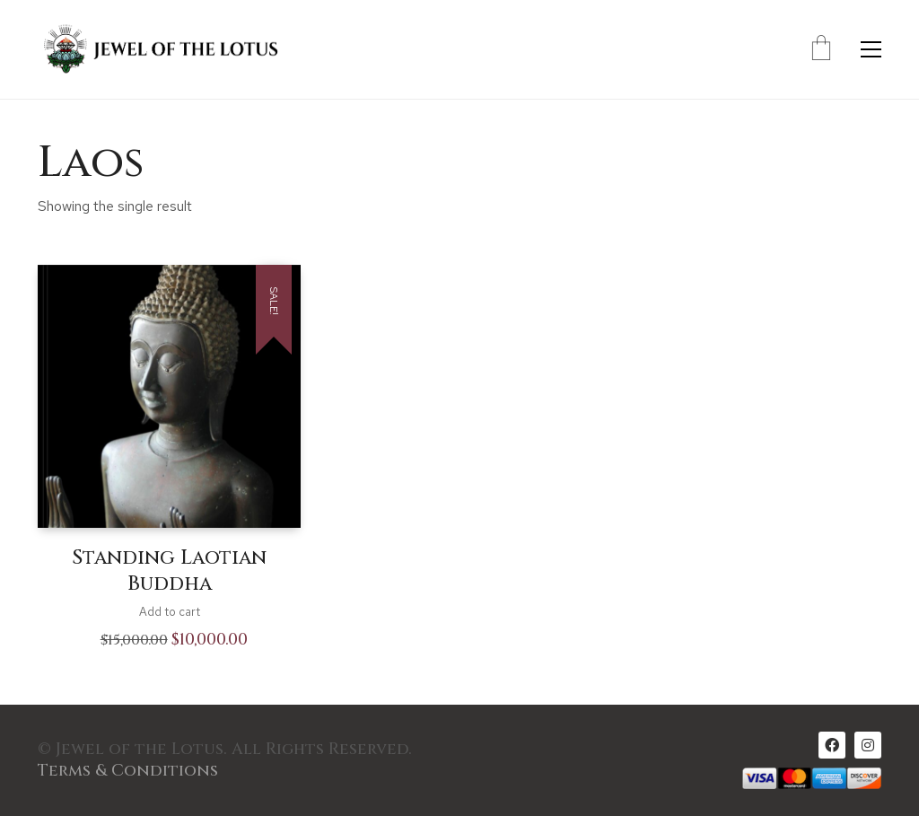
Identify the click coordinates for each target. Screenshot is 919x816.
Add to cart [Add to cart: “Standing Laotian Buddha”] (169, 612)
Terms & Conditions (128, 771)
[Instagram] (867, 745)
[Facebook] (831, 745)
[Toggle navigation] (871, 49)
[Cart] (821, 49)
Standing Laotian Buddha (169, 571)
